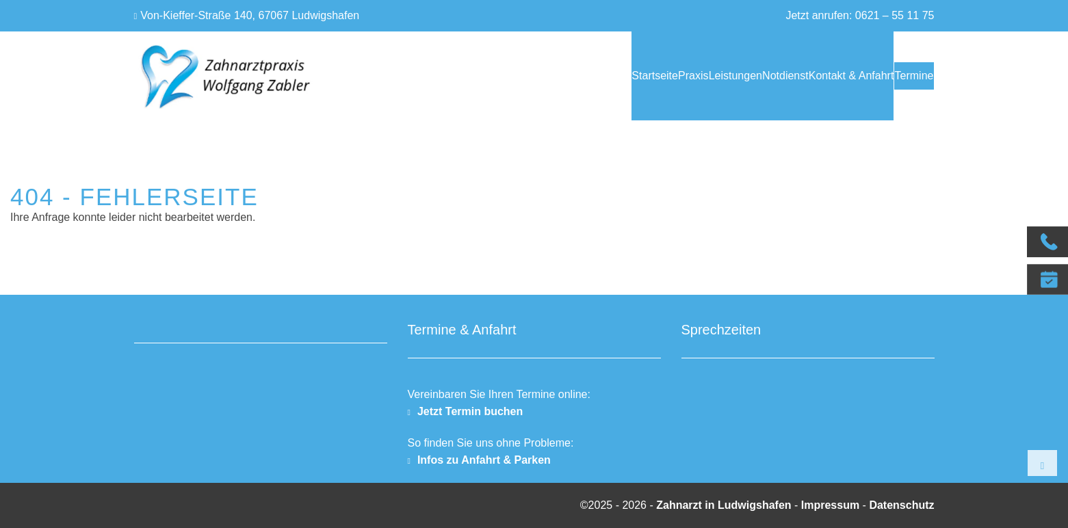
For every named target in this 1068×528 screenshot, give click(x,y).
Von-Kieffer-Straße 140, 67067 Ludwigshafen (249, 15)
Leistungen (658, 75)
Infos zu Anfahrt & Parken (484, 460)
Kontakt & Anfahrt (812, 75)
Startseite (540, 75)
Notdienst (727, 75)
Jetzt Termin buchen (470, 411)
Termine (904, 75)
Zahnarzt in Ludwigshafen (725, 505)
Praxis (597, 75)
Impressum (830, 505)
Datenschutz (901, 505)
